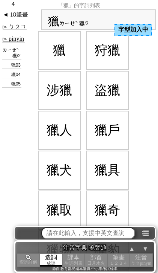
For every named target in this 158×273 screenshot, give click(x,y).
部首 (96, 260)
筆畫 (118, 260)
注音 (141, 260)
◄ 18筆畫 (15, 14)
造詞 (51, 260)
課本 (73, 260)
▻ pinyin (13, 38)
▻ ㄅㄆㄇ (15, 26)
